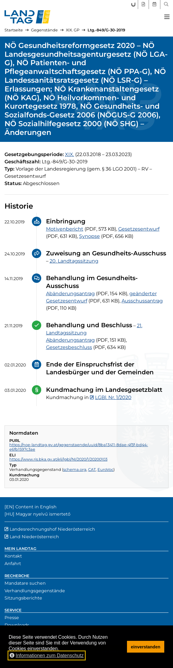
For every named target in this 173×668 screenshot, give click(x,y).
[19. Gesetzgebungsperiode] (69, 154)
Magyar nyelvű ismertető (43, 514)
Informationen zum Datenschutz (47, 655)
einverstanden (145, 646)
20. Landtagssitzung (74, 261)
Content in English (36, 507)
